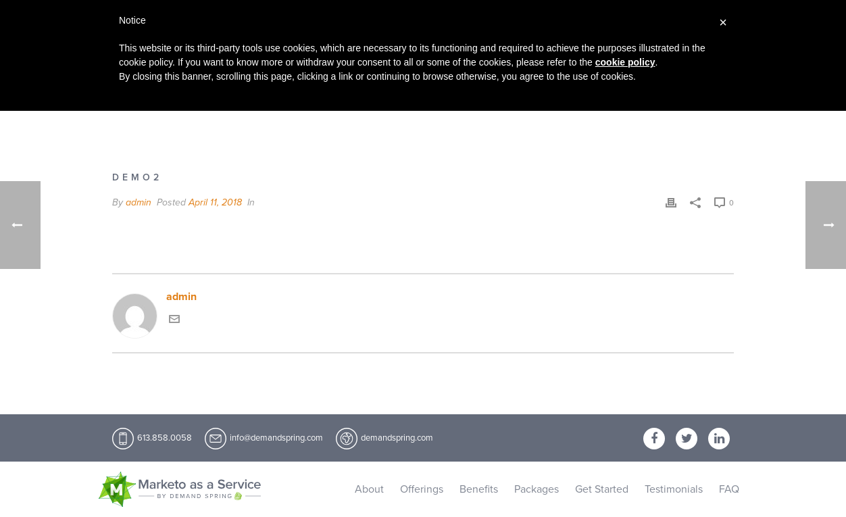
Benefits (478, 489)
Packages (536, 489)
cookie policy (625, 62)
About (369, 489)
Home (677, 125)
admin (138, 202)
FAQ (729, 489)
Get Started (601, 489)
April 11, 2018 (215, 202)
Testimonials (674, 489)
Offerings (421, 489)
